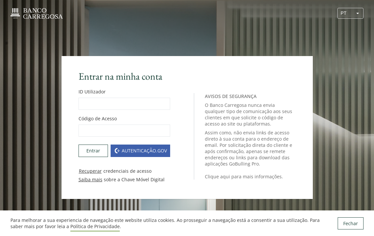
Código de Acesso (98, 118)
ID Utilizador (92, 91)
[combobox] (345, 13)
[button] (357, 13)
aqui (225, 176)
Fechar (350, 223)
